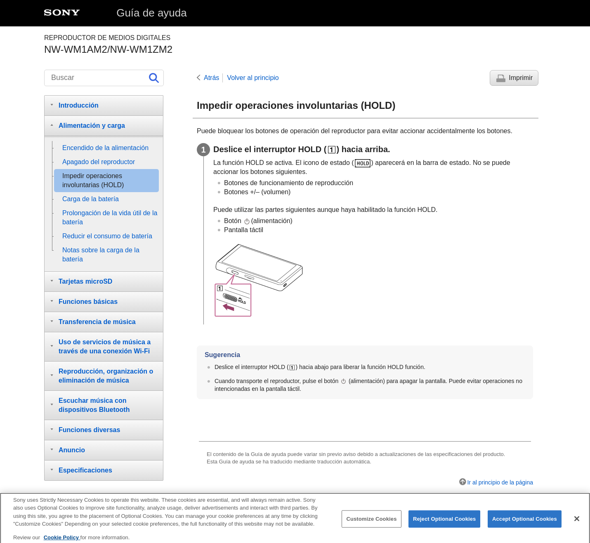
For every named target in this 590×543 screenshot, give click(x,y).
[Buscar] (104, 78)
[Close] (577, 522)
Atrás (211, 77)
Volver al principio (252, 77)
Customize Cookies (371, 522)
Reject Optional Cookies (444, 522)
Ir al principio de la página (500, 482)
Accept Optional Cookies (524, 522)
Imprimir (521, 77)
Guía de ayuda (151, 13)
